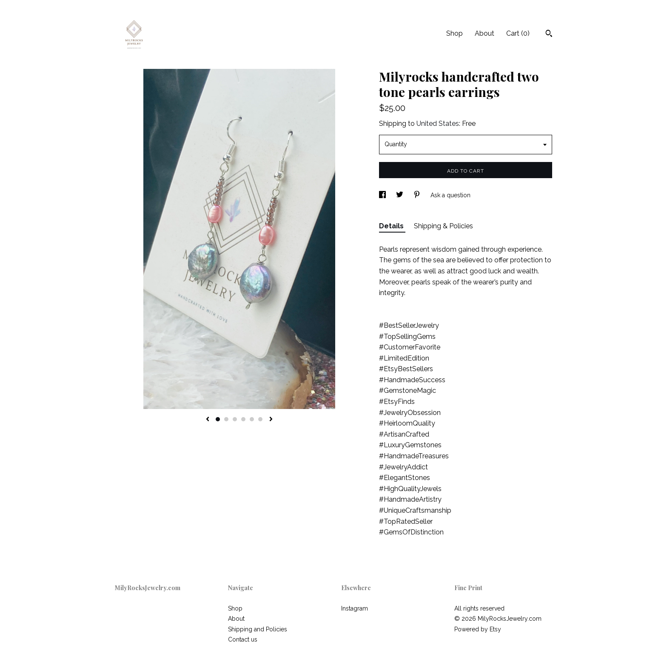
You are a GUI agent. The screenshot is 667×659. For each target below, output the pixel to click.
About (484, 33)
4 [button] (243, 419)
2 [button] (226, 419)
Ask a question (450, 195)
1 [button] (218, 419)
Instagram (354, 608)
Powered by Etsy (477, 629)
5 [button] (252, 419)
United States (437, 123)
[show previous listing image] (207, 420)
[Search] (549, 34)
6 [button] (260, 419)
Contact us (242, 639)
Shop (454, 33)
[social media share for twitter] (400, 195)
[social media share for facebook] (383, 195)
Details (392, 226)
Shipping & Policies (443, 226)
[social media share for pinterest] (417, 195)
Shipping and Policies (257, 629)
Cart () (518, 33)
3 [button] (235, 419)
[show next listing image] (271, 420)
